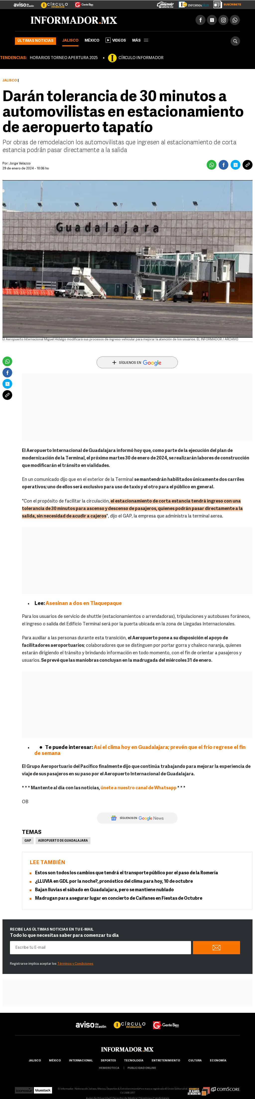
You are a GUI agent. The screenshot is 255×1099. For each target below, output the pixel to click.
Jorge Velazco (20, 163)
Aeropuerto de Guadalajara (63, 840)
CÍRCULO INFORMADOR (141, 58)
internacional (81, 1060)
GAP (27, 840)
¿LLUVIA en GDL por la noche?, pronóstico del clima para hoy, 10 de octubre (114, 881)
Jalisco (70, 41)
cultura (195, 1060)
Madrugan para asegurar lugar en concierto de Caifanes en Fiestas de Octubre (118, 898)
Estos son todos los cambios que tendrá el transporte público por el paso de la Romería (126, 873)
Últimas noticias (35, 41)
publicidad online (142, 1068)
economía (218, 1060)
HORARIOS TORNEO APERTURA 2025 (64, 58)
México (92, 41)
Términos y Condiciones (75, 963)
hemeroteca (109, 1068)
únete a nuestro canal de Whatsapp (139, 788)
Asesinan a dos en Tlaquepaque (84, 603)
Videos (116, 40)
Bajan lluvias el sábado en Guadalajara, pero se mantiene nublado (104, 890)
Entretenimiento (166, 1060)
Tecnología (133, 1060)
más (140, 41)
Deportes (108, 1060)
